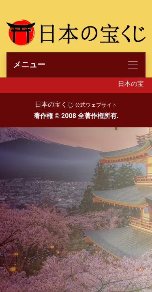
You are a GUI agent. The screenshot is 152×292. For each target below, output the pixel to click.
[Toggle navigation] (76, 65)
